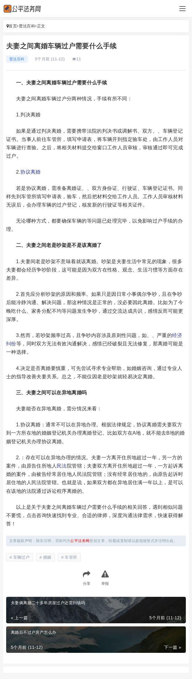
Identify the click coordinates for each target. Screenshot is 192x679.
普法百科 (27, 26)
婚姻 (47, 557)
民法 (62, 465)
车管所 (71, 557)
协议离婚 (30, 172)
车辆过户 (21, 557)
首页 (13, 26)
